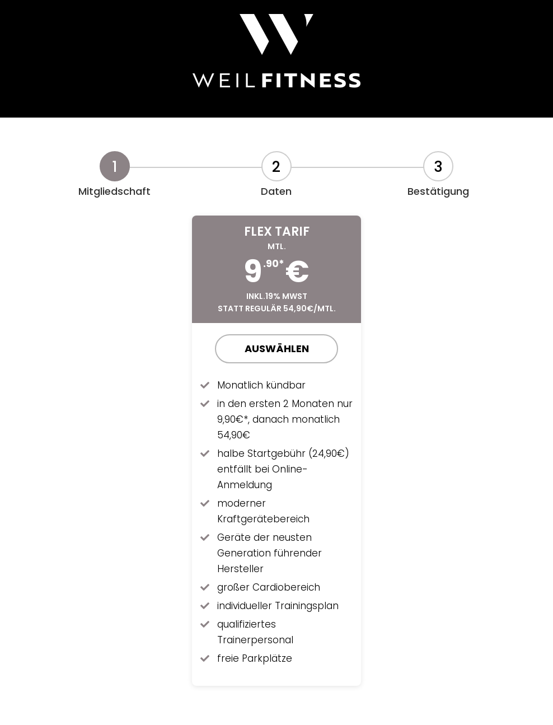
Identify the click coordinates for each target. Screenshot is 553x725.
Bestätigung (438, 191)
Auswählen (277, 349)
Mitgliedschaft (114, 191)
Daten (276, 191)
